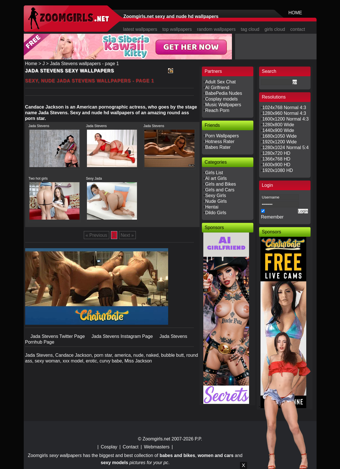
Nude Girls (216, 201)
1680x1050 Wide (280, 136)
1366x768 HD (277, 159)
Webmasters (157, 446)
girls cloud (275, 29)
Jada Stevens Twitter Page (58, 336)
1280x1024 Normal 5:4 (286, 147)
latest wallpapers (140, 29)
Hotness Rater (219, 141)
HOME (295, 12)
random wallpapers (216, 29)
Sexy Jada (94, 179)
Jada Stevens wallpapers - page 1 (84, 63)
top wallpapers (177, 29)
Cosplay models (221, 99)
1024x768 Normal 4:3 (284, 107)
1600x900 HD (277, 164)
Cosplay (109, 446)
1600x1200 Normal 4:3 (286, 119)
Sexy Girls (215, 195)
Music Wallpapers (223, 104)
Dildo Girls (215, 212)
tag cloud (250, 29)
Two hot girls (38, 179)
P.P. (198, 438)
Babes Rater (218, 147)
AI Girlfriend (217, 87)
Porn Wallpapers (222, 135)
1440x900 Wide (278, 130)
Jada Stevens (39, 126)
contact (297, 29)
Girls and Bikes (220, 184)
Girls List (214, 172)
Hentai (211, 207)
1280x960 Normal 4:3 (284, 113)
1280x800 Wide (278, 124)
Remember (272, 217)
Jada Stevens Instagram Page (123, 336)
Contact (130, 446)
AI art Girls (216, 178)
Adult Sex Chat (220, 81)
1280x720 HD (277, 153)
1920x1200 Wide (280, 141)
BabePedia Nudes (223, 93)
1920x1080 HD (278, 170)
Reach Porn (217, 110)
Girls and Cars (219, 189)
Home (31, 63)
